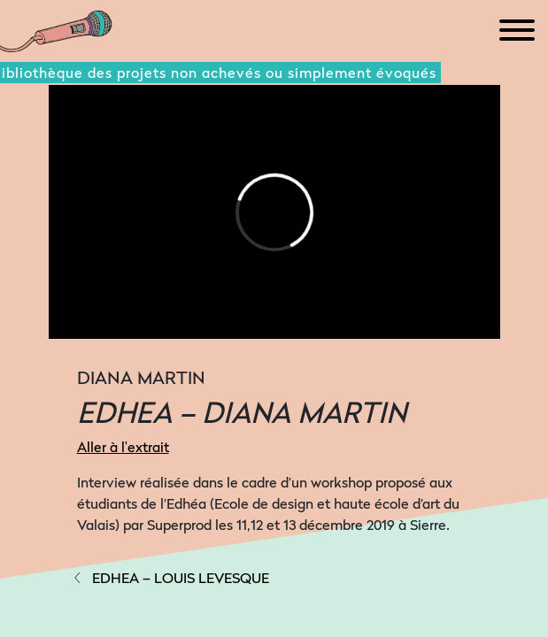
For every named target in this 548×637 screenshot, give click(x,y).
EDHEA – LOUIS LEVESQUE (170, 578)
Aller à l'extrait (123, 447)
